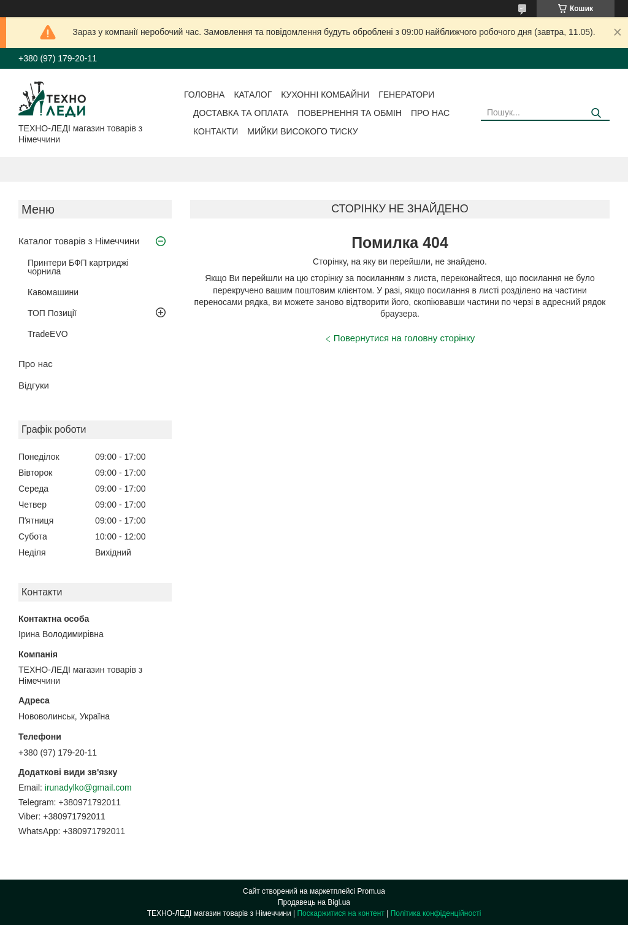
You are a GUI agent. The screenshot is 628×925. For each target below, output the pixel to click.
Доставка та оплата (240, 113)
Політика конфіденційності (436, 913)
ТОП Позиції (52, 313)
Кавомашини (53, 292)
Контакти (215, 131)
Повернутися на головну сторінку (404, 338)
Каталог (253, 94)
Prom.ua (371, 891)
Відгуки (33, 385)
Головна (204, 94)
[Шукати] (596, 113)
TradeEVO (48, 334)
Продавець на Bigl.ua (314, 902)
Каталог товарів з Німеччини (79, 241)
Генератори (406, 94)
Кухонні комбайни (325, 94)
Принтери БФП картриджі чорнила (78, 267)
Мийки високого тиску (302, 131)
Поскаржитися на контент (340, 913)
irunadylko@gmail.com (88, 787)
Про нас (430, 113)
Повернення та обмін (349, 113)
